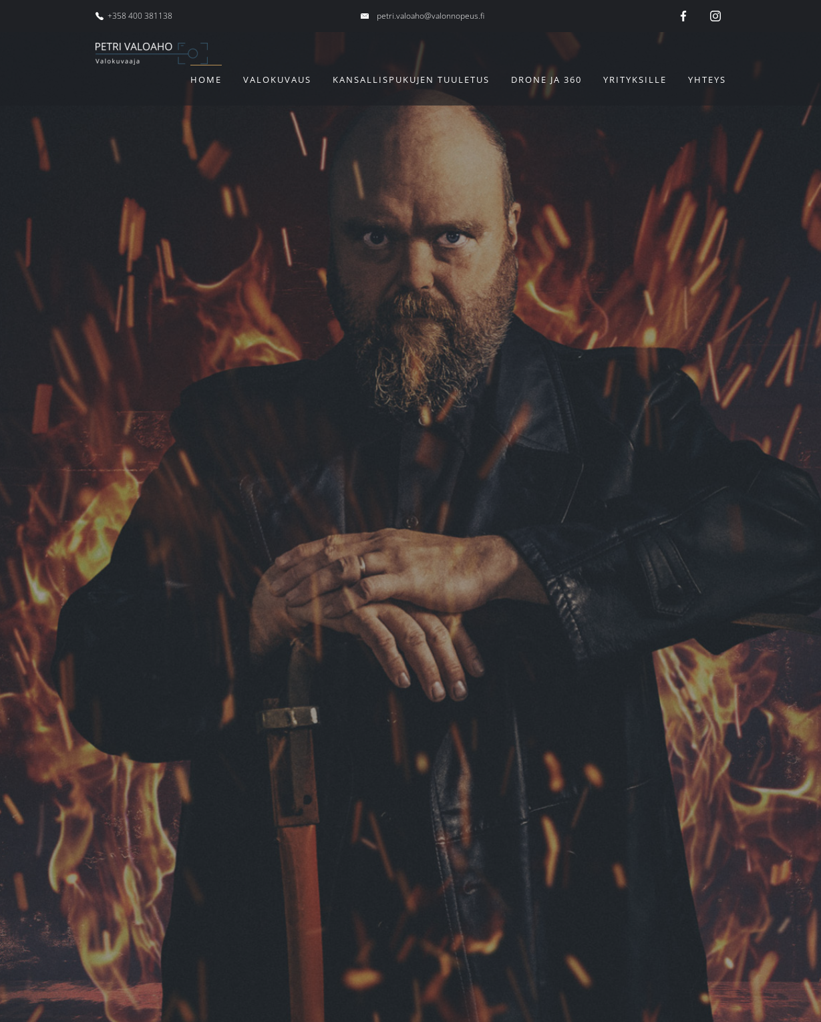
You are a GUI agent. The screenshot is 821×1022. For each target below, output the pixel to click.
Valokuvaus (277, 79)
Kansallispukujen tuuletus (411, 79)
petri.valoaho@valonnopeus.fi (430, 15)
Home (206, 79)
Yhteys (707, 79)
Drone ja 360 (546, 79)
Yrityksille (635, 79)
